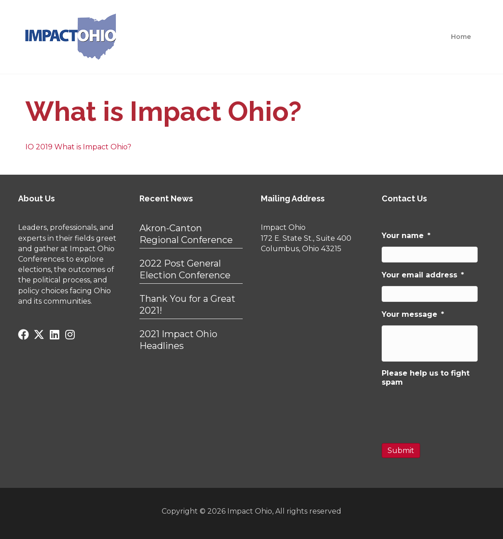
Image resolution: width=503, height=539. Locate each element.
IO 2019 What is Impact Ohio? (78, 147)
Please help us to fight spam (425, 377)
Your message (413, 314)
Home (461, 37)
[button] (23, 334)
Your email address (423, 275)
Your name (406, 235)
